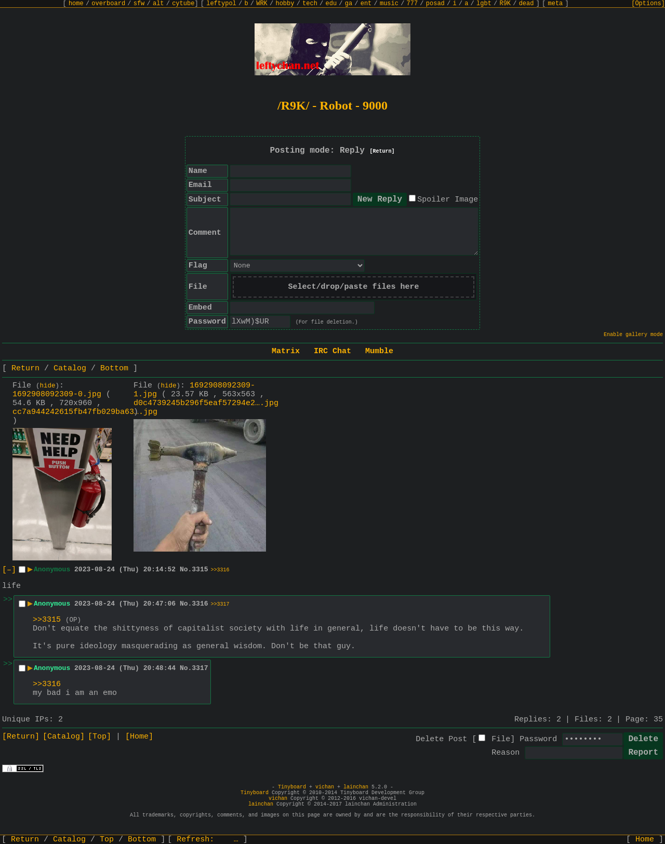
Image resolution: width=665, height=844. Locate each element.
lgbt (483, 3)
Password (538, 739)
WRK (262, 3)
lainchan (355, 787)
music (389, 3)
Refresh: (207, 839)
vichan (324, 787)
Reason (505, 752)
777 (412, 3)
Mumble (379, 351)
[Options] (648, 3)
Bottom (114, 368)
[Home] (139, 736)
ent (366, 3)
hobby (284, 3)
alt (158, 3)
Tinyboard (292, 787)
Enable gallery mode (633, 335)
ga (348, 3)
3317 (200, 668)
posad (435, 3)
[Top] (99, 736)
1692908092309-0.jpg (56, 394)
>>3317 (220, 604)
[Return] (382, 151)
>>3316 (220, 570)
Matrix (286, 351)
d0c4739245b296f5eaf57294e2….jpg (206, 403)
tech (309, 3)
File (500, 739)
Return (25, 368)
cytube (183, 3)
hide (48, 386)
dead (526, 3)
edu (331, 3)
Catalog (70, 368)
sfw (139, 3)
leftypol (221, 3)
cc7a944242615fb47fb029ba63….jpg (84, 412)
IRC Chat (332, 351)
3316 (200, 604)
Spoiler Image (447, 199)
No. (186, 569)
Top (107, 839)
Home (644, 839)
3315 (200, 569)
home (76, 3)
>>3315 (47, 619)
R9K (505, 3)
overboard (108, 3)
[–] (9, 570)
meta (555, 3)
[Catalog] (64, 736)
